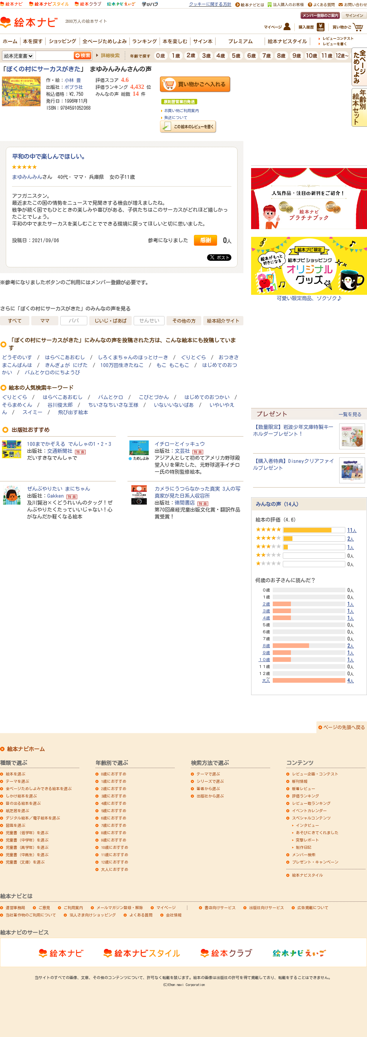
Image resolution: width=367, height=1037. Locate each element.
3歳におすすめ (113, 796)
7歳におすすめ (113, 825)
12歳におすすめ (114, 862)
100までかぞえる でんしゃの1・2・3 (69, 444)
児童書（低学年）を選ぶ (27, 833)
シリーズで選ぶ (210, 781)
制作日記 (303, 847)
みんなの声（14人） (278, 504)
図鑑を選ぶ (15, 825)
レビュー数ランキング (311, 803)
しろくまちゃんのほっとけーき (133, 357)
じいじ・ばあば (110, 320)
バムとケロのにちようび (52, 372)
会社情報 (174, 915)
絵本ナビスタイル (307, 875)
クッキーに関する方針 (210, 4)
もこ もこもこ (172, 365)
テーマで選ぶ (208, 774)
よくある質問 (141, 915)
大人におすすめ (114, 869)
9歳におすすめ (113, 840)
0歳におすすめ (113, 774)
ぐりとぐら (193, 357)
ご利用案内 (73, 908)
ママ (44, 320)
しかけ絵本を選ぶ (21, 796)
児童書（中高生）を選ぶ (27, 855)
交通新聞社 (59, 451)
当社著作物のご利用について (31, 915)
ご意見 (44, 908)
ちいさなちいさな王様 (113, 405)
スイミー (32, 412)
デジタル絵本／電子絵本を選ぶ (33, 818)
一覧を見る (350, 414)
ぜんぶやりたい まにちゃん (58, 488)
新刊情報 (300, 781)
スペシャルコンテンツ (311, 818)
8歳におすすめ (113, 833)
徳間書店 (185, 502)
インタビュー (307, 825)
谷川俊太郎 (60, 405)
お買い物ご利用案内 (181, 110)
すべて (15, 320)
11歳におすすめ (114, 855)
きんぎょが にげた (66, 365)
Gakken (55, 495)
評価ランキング (305, 796)
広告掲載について (312, 908)
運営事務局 (15, 908)
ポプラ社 (74, 87)
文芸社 (182, 451)
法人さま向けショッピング (93, 915)
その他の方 (183, 320)
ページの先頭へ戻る (344, 727)
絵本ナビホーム (26, 749)
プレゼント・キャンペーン (315, 862)
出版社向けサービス (266, 908)
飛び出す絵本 (73, 412)
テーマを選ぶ (17, 781)
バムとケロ (110, 397)
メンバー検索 (303, 855)
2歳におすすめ (113, 788)
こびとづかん (154, 397)
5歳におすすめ (113, 811)
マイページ (166, 908)
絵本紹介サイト (223, 320)
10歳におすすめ (114, 847)
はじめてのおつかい (206, 397)
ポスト (219, 257)
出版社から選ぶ (210, 796)
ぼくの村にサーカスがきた (43, 69)
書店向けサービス (220, 908)
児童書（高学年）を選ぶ (27, 847)
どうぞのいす (17, 357)
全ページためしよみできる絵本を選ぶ (38, 788)
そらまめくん (17, 405)
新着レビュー (303, 788)
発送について (175, 117)
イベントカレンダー (309, 811)
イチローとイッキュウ (180, 444)
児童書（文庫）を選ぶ (25, 862)
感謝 (205, 240)
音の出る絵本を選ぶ (23, 803)
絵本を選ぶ (15, 774)
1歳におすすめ (113, 781)
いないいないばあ (174, 405)
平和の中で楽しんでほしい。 (49, 156)
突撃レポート (307, 840)
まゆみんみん (27, 177)
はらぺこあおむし (65, 357)
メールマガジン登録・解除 (120, 908)
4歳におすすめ (113, 803)
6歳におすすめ (113, 818)
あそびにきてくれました (317, 833)
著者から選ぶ (208, 788)
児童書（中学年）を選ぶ (27, 840)
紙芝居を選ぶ (17, 811)
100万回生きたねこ (122, 365)
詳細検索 (110, 55)
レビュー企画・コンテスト (315, 774)
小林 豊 (73, 80)
